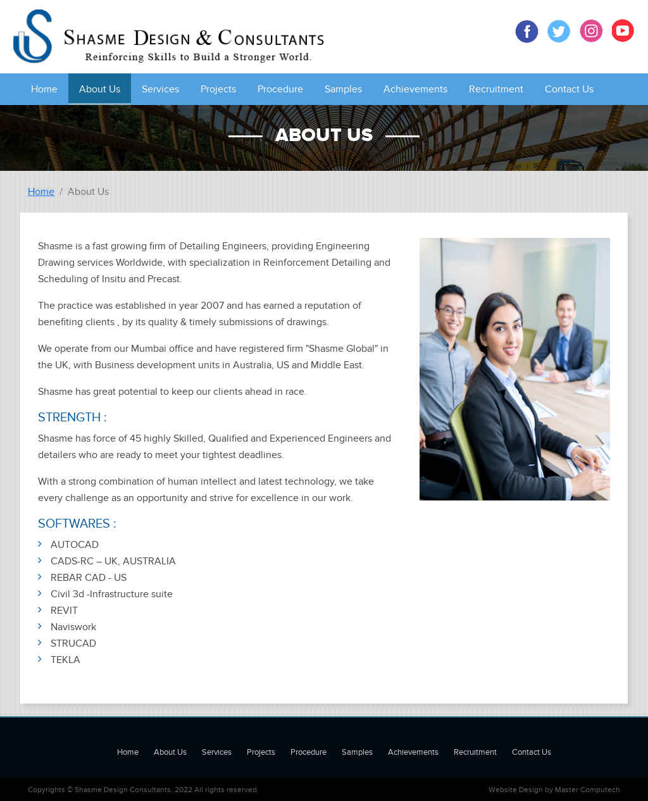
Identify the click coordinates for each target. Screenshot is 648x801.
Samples (343, 89)
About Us (99, 89)
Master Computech (587, 789)
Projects (218, 89)
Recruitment (496, 89)
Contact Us (569, 89)
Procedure (280, 89)
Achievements (415, 89)
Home (44, 89)
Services (160, 89)
